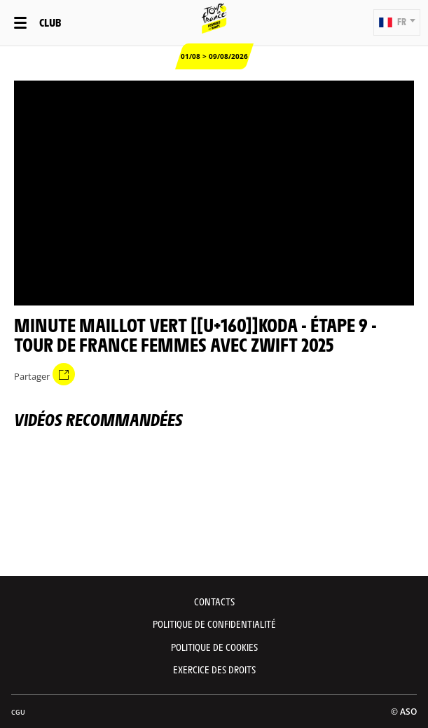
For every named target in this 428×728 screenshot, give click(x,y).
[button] (396, 22)
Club (50, 22)
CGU (18, 712)
